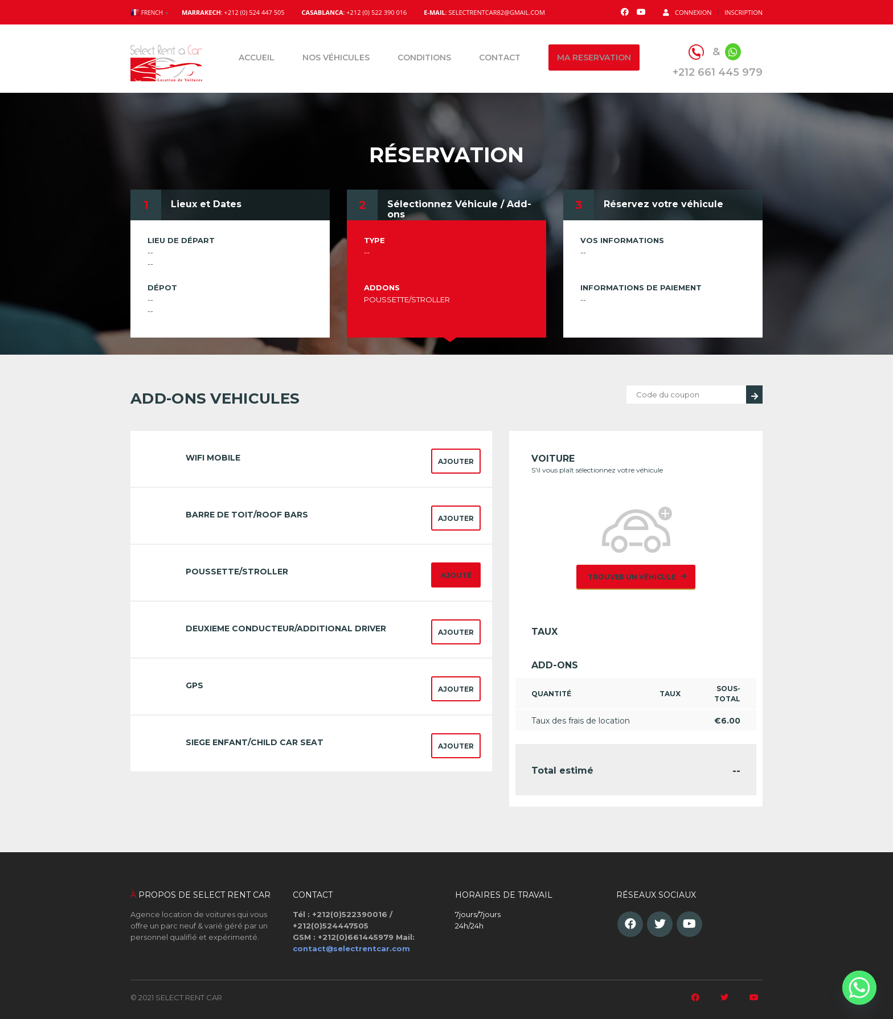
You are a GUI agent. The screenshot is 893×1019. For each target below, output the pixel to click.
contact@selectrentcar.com (351, 948)
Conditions (424, 57)
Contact (500, 57)
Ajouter (456, 461)
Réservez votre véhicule (663, 204)
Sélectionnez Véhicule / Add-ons (459, 209)
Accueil (257, 57)
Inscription (743, 12)
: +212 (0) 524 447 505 (233, 12)
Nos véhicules (336, 57)
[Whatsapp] (859, 988)
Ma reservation (594, 57)
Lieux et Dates (206, 204)
